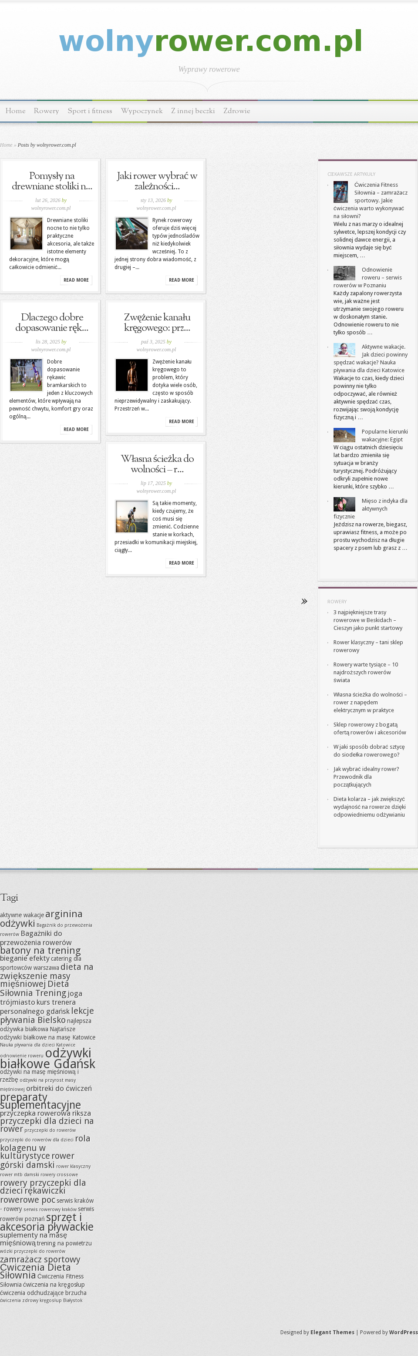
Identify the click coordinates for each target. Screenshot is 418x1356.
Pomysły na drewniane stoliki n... (52, 181)
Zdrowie (236, 111)
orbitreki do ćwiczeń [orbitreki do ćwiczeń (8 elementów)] (59, 1088)
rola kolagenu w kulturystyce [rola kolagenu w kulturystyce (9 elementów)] (45, 1147)
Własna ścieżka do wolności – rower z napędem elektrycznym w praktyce (370, 702)
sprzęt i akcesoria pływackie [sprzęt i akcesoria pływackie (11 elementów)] (47, 1222)
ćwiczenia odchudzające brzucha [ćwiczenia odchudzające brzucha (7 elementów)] (43, 1292)
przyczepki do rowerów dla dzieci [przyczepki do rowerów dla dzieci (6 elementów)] (37, 1140)
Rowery (46, 111)
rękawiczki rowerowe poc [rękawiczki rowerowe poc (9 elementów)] (33, 1195)
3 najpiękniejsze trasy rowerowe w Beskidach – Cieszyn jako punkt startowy (368, 620)
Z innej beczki (193, 111)
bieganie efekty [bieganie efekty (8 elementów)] (25, 958)
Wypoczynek (142, 111)
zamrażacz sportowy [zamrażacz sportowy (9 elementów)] (40, 1259)
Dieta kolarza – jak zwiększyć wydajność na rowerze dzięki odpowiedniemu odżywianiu (370, 807)
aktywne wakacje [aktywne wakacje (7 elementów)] (22, 915)
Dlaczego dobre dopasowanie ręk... (51, 323)
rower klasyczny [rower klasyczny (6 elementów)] (73, 1166)
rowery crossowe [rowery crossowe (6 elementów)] (59, 1175)
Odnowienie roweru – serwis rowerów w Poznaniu (368, 277)
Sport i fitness (89, 111)
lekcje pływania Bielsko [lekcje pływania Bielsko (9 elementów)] (47, 1015)
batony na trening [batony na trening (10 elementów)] (40, 950)
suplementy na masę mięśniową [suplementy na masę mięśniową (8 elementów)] (33, 1239)
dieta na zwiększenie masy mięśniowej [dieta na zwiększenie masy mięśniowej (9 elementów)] (47, 975)
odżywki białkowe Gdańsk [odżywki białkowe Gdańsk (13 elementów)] (47, 1058)
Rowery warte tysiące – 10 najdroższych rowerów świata (366, 672)
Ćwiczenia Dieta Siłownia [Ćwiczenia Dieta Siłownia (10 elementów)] (35, 1271)
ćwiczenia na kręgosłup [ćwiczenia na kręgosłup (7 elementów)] (54, 1284)
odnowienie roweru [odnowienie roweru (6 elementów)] (22, 1056)
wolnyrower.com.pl (51, 208)
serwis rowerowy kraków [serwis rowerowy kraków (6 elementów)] (50, 1209)
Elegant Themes (332, 1332)
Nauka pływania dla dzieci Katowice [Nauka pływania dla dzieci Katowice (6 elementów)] (37, 1045)
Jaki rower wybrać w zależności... (157, 181)
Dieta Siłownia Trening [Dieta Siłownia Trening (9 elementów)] (34, 988)
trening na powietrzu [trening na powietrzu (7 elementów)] (64, 1243)
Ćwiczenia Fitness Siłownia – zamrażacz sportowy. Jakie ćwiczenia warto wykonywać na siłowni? (371, 200)
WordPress (403, 1332)
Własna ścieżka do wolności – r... (157, 464)
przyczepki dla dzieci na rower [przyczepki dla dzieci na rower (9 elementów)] (47, 1125)
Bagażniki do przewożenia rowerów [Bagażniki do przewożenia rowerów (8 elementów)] (36, 938)
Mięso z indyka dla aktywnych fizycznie (371, 509)
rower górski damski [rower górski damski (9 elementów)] (37, 1160)
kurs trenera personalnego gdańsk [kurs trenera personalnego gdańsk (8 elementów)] (38, 1007)
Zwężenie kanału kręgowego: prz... (157, 323)
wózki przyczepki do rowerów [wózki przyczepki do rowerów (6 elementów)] (32, 1251)
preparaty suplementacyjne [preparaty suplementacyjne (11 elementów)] (40, 1101)
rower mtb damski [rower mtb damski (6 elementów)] (19, 1175)
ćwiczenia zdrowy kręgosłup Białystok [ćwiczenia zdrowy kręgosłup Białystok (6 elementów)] (41, 1300)
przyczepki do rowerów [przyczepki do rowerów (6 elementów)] (50, 1130)
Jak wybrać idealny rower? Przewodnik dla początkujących (366, 777)
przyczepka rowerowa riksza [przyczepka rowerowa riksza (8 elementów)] (45, 1113)
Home (16, 111)
